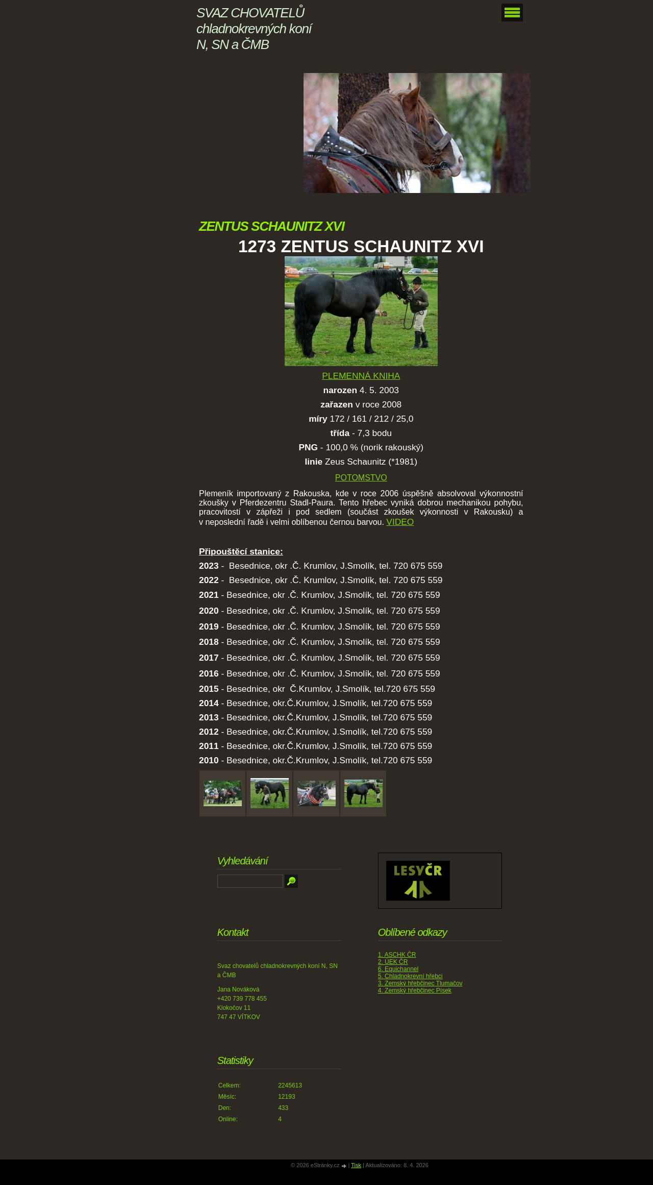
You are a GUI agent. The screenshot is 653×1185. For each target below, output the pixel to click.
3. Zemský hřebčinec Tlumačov (420, 983)
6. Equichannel (398, 969)
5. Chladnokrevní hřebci (410, 976)
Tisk (356, 1165)
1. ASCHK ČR (397, 954)
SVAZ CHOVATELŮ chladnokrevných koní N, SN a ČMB (253, 28)
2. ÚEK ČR (393, 961)
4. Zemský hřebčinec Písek (414, 990)
